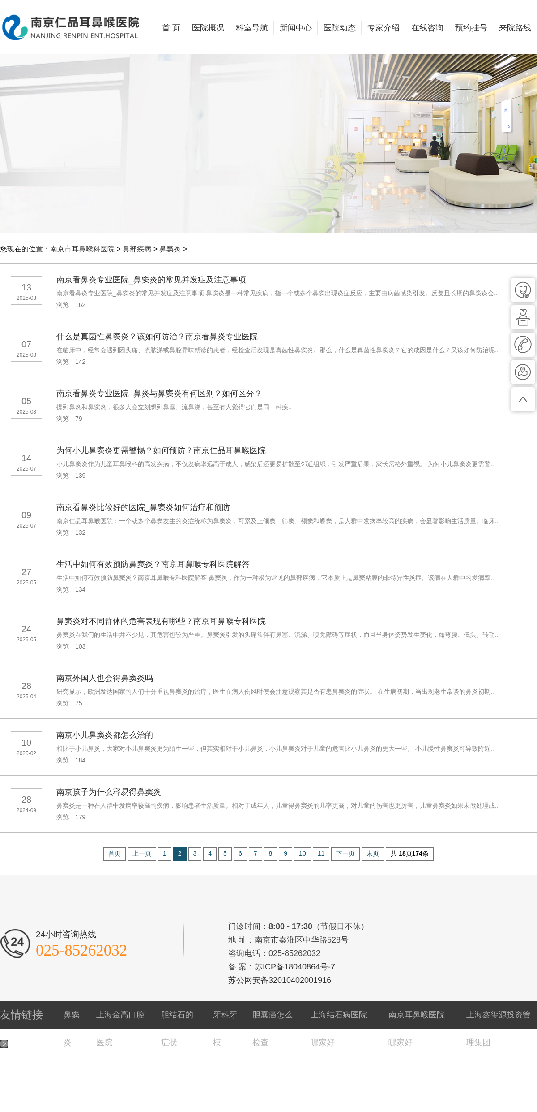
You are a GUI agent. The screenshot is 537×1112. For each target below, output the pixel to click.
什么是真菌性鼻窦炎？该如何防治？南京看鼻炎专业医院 (157, 336)
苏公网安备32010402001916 (279, 980)
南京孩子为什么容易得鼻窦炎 (108, 791)
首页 (114, 853)
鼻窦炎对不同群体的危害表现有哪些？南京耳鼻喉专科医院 (161, 621)
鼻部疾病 (137, 249)
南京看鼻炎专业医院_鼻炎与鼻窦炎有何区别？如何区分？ (159, 393)
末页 (373, 853)
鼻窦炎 (170, 249)
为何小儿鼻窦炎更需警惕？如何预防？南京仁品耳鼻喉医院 (161, 450)
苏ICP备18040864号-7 (295, 966)
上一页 (141, 853)
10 (302, 853)
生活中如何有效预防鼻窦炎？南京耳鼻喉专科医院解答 (153, 564)
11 (321, 853)
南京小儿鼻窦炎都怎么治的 (104, 735)
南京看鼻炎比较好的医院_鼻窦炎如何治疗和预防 (143, 507)
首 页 (171, 27)
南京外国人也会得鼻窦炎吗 (104, 678)
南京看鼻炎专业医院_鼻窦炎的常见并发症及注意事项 (151, 279)
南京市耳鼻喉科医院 (82, 249)
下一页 (345, 853)
